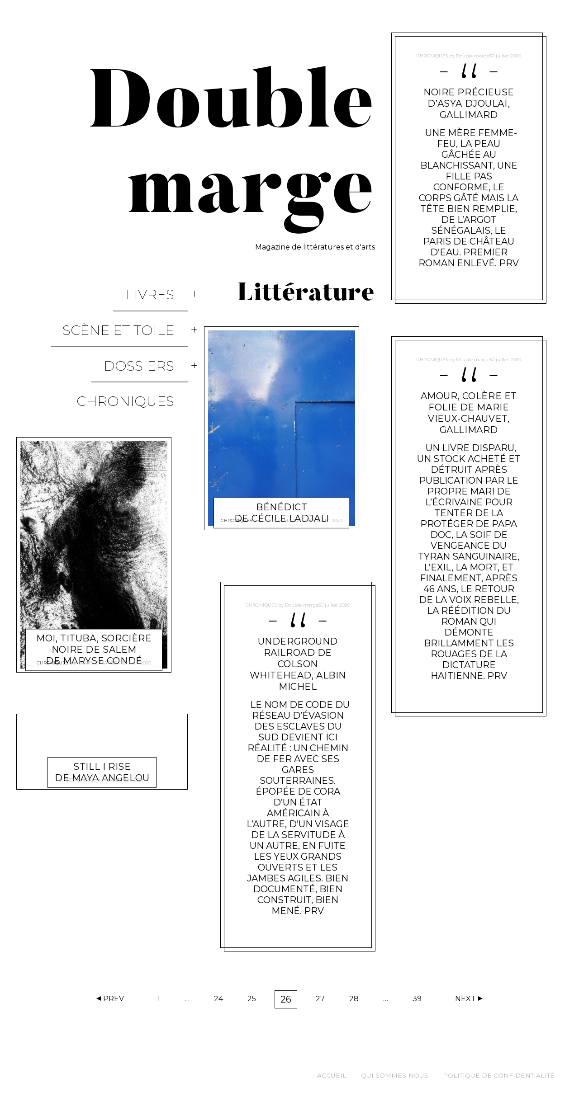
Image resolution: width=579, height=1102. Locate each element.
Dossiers (152, 325)
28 (357, 1000)
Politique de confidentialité (499, 1075)
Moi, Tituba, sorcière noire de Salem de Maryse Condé (94, 574)
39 (420, 1000)
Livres (163, 286)
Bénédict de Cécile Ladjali (281, 502)
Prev (113, 998)
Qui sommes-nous (394, 1075)
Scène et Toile (132, 306)
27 (323, 1000)
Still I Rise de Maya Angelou (102, 696)
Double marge (97, 595)
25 (254, 1000)
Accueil (331, 1075)
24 (221, 1000)
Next (465, 998)
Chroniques (139, 345)
